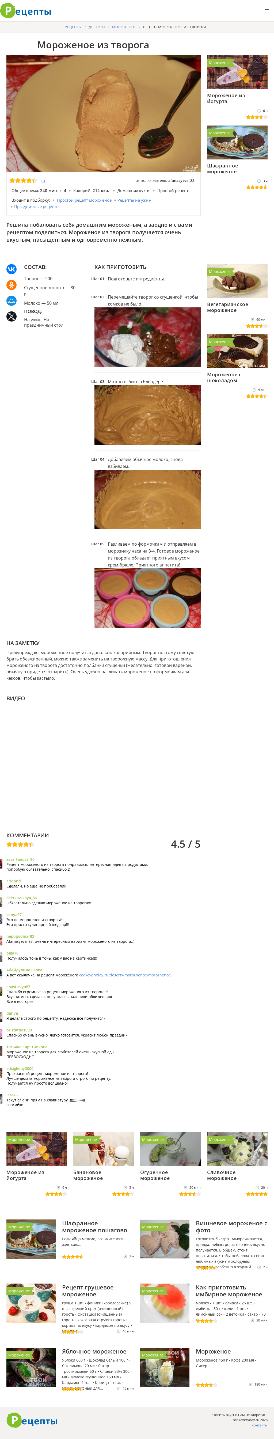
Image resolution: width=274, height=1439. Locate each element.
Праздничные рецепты (36, 206)
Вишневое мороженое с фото (231, 1226)
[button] (267, 10)
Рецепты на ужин (134, 200)
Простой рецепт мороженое (84, 200)
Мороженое (220, 62)
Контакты (260, 1425)
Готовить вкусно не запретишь (25, 11)
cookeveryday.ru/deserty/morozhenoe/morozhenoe (125, 974)
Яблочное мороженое (94, 1351)
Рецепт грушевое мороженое (88, 1290)
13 (43, 180)
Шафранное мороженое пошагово (94, 1226)
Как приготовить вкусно (32, 1420)
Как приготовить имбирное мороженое (229, 1290)
